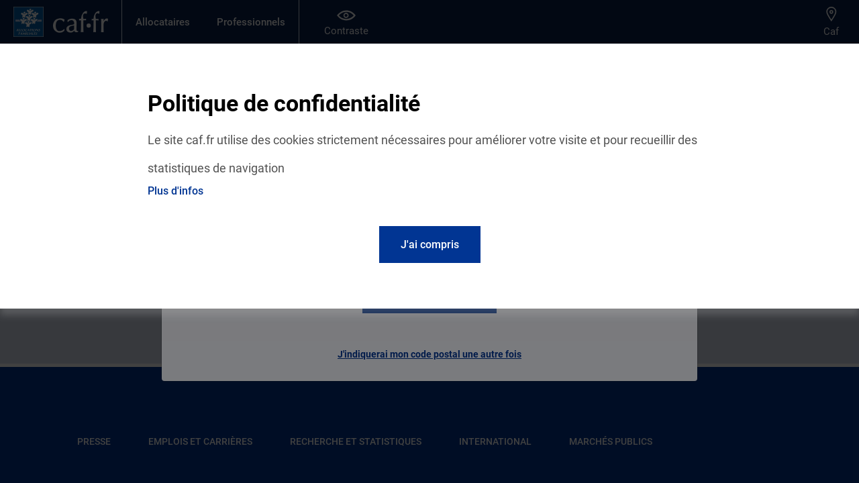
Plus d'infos (175, 190)
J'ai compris (430, 244)
